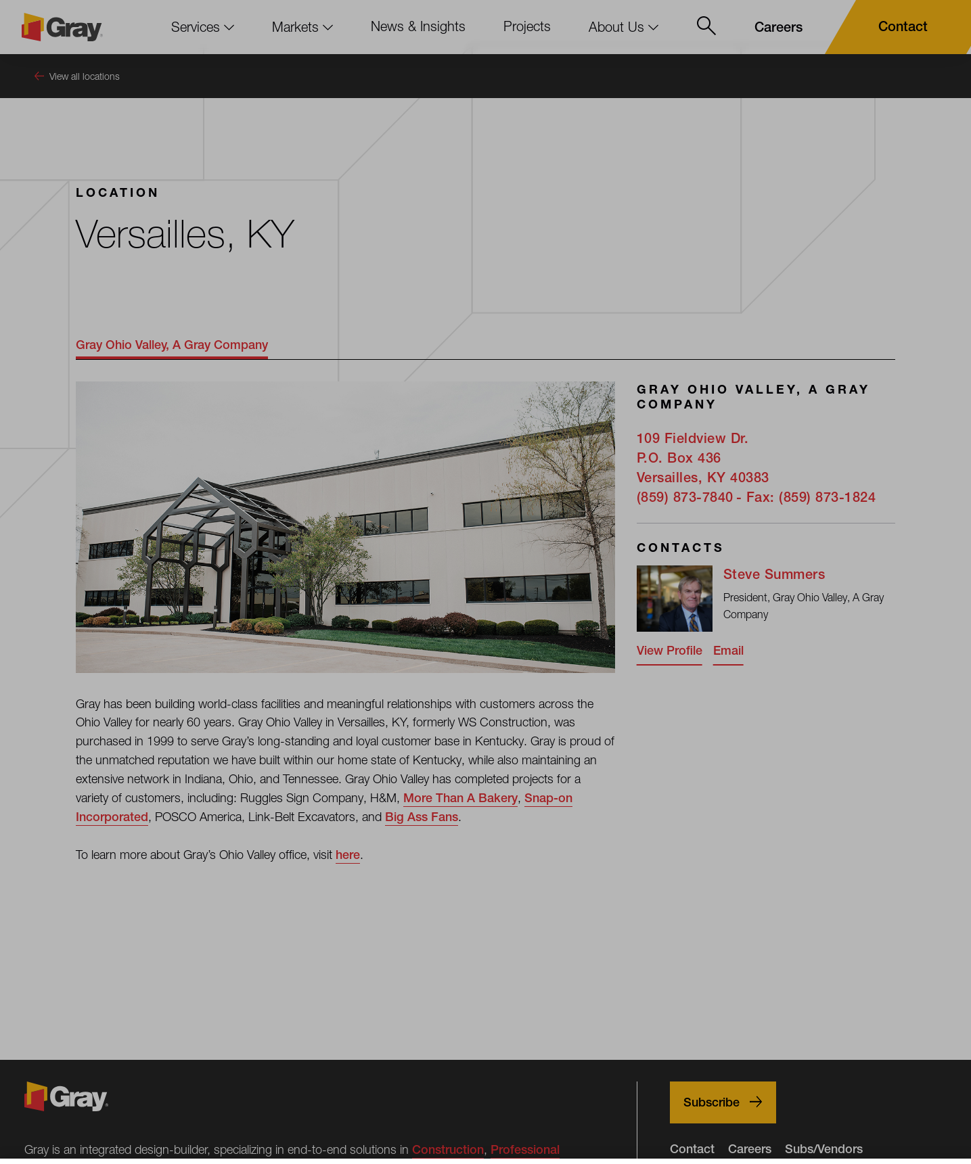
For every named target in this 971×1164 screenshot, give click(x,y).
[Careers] (778, 27)
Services (202, 26)
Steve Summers (774, 574)
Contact (692, 1149)
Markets (302, 26)
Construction (448, 1149)
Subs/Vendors (824, 1149)
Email (728, 650)
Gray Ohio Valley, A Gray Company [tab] (172, 344)
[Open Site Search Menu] (706, 27)
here (348, 854)
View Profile (669, 650)
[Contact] (894, 27)
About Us (623, 26)
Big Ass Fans (421, 817)
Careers (749, 1149)
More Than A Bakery (460, 798)
